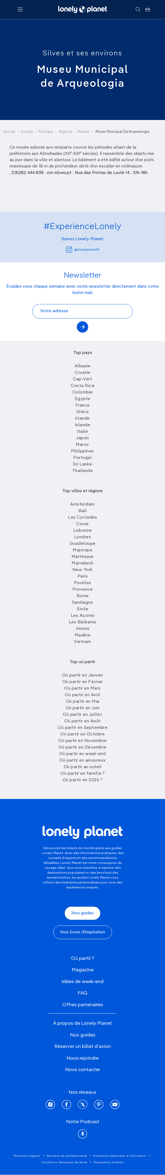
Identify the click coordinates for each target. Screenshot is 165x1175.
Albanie (83, 366)
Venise (82, 629)
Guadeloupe (83, 544)
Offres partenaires (82, 1004)
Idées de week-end (82, 981)
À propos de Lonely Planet (82, 1023)
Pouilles (82, 583)
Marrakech (82, 563)
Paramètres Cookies (109, 1162)
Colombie (82, 392)
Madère (83, 635)
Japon (82, 438)
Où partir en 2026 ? (83, 780)
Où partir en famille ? (82, 773)
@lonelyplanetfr (82, 250)
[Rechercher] (137, 9)
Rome (82, 596)
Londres (82, 537)
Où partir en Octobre (82, 734)
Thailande (82, 471)
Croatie (82, 373)
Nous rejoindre (82, 1058)
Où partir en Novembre (82, 741)
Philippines (82, 451)
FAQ (82, 993)
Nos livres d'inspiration (82, 932)
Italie (82, 431)
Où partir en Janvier (82, 675)
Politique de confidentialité (67, 1156)
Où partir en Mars (82, 688)
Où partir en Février (82, 682)
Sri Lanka (82, 464)
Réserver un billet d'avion (82, 1046)
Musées (84, 132)
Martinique (83, 557)
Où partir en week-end (82, 754)
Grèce (82, 412)
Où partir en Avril (82, 695)
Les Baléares (82, 622)
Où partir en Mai (82, 701)
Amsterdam (82, 504)
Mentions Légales (27, 1156)
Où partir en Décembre (82, 747)
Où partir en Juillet (82, 715)
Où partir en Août (82, 721)
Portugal (46, 132)
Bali (82, 511)
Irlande (82, 418)
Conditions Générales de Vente (64, 1162)
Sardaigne (82, 602)
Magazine (82, 969)
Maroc (82, 445)
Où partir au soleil (83, 767)
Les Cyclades (82, 517)
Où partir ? (82, 958)
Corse (82, 524)
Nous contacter (82, 1069)
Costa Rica (82, 386)
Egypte (82, 399)
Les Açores (83, 616)
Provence (82, 589)
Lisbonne (82, 530)
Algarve (65, 132)
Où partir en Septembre (82, 728)
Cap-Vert (82, 379)
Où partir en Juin (83, 708)
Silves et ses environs (82, 53)
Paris (82, 576)
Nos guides (82, 913)
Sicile (82, 609)
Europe (27, 132)
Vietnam (82, 642)
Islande (82, 425)
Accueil (9, 132)
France (82, 405)
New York (82, 570)
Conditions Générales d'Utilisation (119, 1156)
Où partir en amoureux (82, 760)
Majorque (82, 550)
